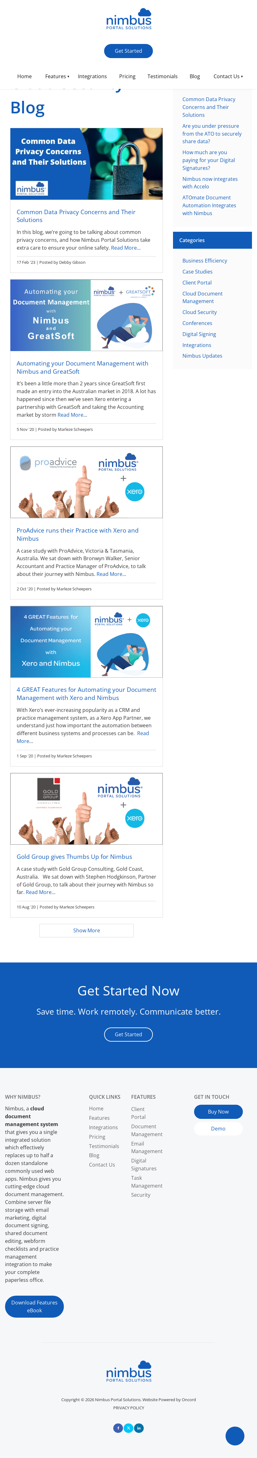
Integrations (92, 76)
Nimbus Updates (202, 355)
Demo (201, 1125)
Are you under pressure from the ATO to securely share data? (212, 133)
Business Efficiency (204, 260)
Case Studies (197, 271)
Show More (86, 930)
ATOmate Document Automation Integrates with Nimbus (209, 205)
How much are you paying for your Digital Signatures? (208, 160)
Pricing (127, 76)
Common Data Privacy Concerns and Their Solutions (208, 107)
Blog (195, 76)
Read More (124, 247)
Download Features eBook (28, 1303)
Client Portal (197, 282)
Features (55, 76)
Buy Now (204, 1108)
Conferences (197, 323)
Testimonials (163, 76)
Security (140, 1194)
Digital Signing (199, 334)
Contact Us (227, 76)
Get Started (117, 47)
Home (24, 76)
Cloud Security (199, 312)
